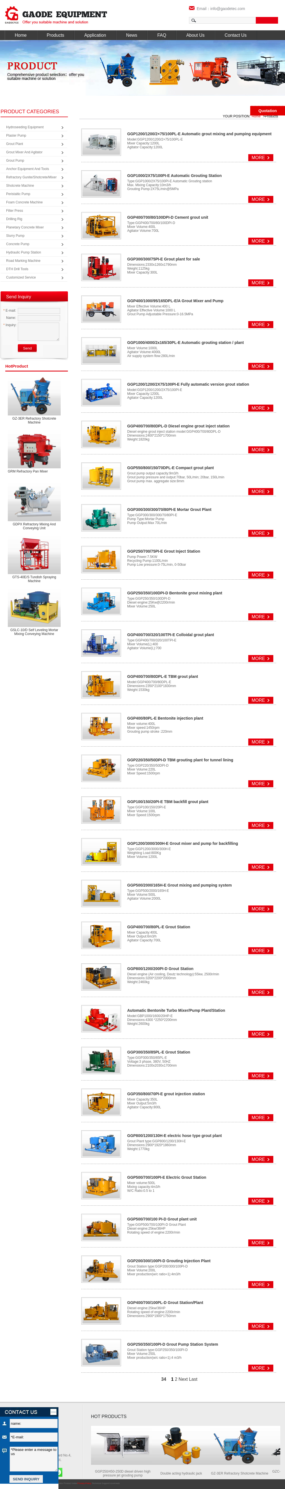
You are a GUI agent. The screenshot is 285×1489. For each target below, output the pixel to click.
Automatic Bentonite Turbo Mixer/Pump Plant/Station (176, 1010)
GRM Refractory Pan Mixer (28, 471)
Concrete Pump (17, 244)
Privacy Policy (84, 1483)
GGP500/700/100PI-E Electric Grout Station (166, 1177)
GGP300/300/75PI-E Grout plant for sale (163, 259)
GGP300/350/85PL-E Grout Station (158, 1052)
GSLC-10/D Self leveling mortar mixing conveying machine (34, 632)
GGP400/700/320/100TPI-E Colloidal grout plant (170, 634)
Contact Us (236, 35)
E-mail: (9, 310)
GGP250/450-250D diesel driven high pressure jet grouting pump (125, 1473)
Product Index (70, 1483)
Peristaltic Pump (18, 194)
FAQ (161, 35)
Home (21, 35)
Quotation (267, 111)
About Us (195, 35)
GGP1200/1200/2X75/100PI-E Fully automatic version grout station (188, 384)
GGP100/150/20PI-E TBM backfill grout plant (167, 801)
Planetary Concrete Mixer (25, 227)
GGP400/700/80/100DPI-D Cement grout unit (167, 217)
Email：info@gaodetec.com (217, 8)
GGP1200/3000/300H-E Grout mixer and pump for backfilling (182, 843)
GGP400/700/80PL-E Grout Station (158, 927)
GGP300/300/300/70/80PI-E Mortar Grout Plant (169, 509)
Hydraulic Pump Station (23, 252)
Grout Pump (15, 161)
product (16, 366)
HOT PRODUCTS (109, 1416)
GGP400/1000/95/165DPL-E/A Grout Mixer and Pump (175, 301)
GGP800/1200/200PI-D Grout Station (160, 968)
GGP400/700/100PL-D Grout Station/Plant (165, 1302)
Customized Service (21, 277)
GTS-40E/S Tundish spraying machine (34, 579)
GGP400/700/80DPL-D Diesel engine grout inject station (178, 426)
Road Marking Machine (23, 261)
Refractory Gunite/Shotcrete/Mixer (31, 177)
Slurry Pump (15, 236)
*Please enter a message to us (34, 1459)
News (131, 35)
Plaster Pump (16, 135)
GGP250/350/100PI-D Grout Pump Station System (172, 1344)
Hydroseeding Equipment (25, 127)
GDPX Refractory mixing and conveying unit (34, 526)
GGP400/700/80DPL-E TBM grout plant (162, 676)
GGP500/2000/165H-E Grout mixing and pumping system (179, 885)
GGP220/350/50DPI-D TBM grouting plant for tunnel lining (180, 760)
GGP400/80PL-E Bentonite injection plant (165, 718)
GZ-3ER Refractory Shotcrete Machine (34, 420)
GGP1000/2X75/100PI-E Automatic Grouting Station (174, 175)
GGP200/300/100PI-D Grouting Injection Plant (169, 1261)
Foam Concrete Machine (24, 202)
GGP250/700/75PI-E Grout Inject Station (163, 551)
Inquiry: (9, 325)
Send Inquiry (18, 296)
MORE (258, 157)
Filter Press (14, 211)
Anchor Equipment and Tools (27, 169)
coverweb (115, 1483)
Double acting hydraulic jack (184, 1473)
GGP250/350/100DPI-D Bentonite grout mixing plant (174, 593)
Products (55, 35)
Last (193, 1379)
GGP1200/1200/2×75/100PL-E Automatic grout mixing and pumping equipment (199, 134)
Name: (9, 318)
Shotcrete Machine (20, 186)
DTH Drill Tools (17, 269)
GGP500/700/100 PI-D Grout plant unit (162, 1219)
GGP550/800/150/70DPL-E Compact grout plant (170, 468)
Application (95, 35)
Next (183, 1379)
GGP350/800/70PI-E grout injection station (166, 1094)
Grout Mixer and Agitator (24, 152)
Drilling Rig (14, 219)
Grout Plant (14, 144)
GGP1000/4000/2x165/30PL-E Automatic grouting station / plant (185, 342)
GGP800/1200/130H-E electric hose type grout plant (174, 1135)
